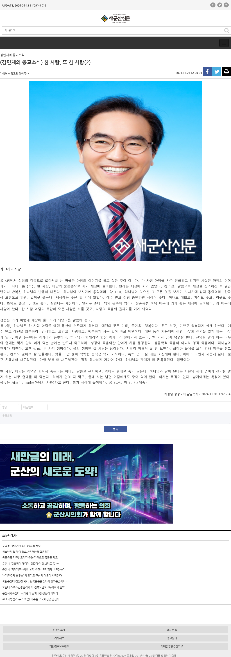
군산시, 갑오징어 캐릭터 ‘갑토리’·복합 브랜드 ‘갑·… (30, 563)
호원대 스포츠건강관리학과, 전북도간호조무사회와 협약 (33, 587)
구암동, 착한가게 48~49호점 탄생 (21, 545)
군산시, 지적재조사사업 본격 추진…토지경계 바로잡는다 (33, 569)
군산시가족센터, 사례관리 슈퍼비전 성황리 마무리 (30, 593)
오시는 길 (172, 629)
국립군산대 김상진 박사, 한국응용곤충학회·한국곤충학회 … (35, 581)
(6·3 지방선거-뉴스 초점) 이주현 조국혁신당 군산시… (32, 599)
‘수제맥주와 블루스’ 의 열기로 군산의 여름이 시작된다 (32, 575)
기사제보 (59, 638)
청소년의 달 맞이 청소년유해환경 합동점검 (26, 551)
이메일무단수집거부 (172, 646)
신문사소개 (59, 629)
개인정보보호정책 (59, 646)
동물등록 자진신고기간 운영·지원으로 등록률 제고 (30, 557)
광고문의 (172, 638)
